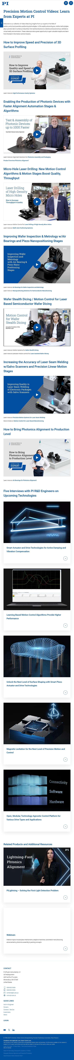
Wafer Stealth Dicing (31, 350)
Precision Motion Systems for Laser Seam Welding (29, 417)
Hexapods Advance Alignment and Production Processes (18, 1053)
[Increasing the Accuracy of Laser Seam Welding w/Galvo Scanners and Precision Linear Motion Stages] (37, 395)
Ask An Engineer (9, 1004)
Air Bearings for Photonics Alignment (25, 480)
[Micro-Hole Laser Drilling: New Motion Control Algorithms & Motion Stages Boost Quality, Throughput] (37, 202)
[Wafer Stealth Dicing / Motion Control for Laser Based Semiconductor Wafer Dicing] (37, 327)
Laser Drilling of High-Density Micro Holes (38, 224)
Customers (7, 1012)
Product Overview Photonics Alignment (16, 160)
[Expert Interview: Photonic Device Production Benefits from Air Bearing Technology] (37, 457)
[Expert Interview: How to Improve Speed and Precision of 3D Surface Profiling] (37, 70)
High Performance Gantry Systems (24, 93)
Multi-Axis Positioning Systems (23, 228)
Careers (6, 1007)
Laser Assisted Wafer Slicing (39, 353)
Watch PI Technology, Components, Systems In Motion (17, 1050)
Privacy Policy (17, 1046)
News (5, 1014)
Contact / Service (9, 1009)
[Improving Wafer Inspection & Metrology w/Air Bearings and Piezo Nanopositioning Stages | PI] (37, 264)
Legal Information (8, 1046)
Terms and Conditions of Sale (29, 1046)
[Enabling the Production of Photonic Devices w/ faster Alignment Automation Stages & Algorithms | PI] (37, 134)
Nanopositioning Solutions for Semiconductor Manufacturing (32, 291)
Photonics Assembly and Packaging (39, 157)
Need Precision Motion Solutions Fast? (13, 1055)
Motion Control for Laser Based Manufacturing (29, 421)
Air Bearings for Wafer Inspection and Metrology (28, 287)
